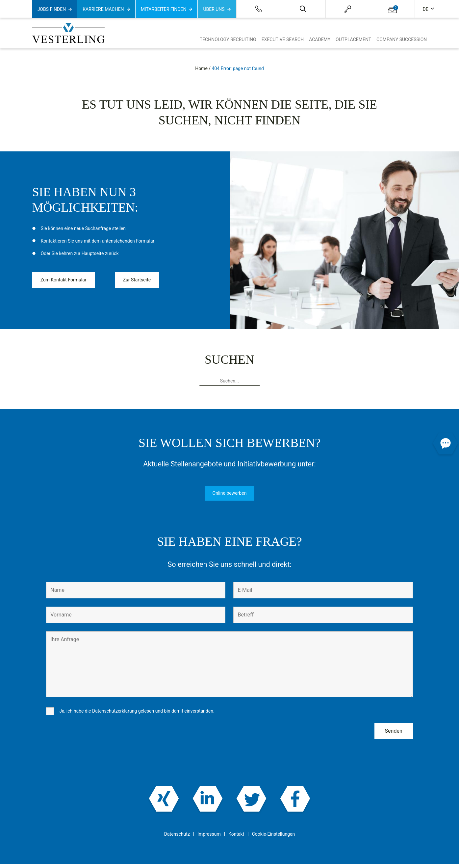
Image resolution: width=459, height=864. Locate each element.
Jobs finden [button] (52, 9)
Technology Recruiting (228, 39)
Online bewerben (230, 493)
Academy (319, 39)
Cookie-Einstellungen (273, 834)
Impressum (208, 834)
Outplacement (353, 39)
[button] (303, 9)
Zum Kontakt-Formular (63, 279)
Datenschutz (177, 834)
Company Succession (401, 39)
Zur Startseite (137, 279)
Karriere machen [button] (103, 9)
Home (201, 68)
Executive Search (283, 39)
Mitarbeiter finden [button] (164, 9)
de (426, 9)
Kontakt (236, 834)
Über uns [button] (213, 9)
